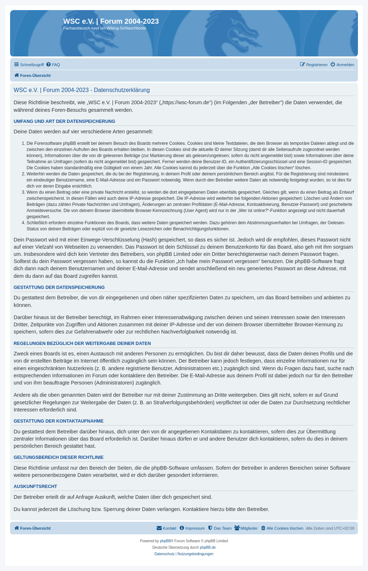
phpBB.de (208, 547)
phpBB (165, 541)
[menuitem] (53, 64)
